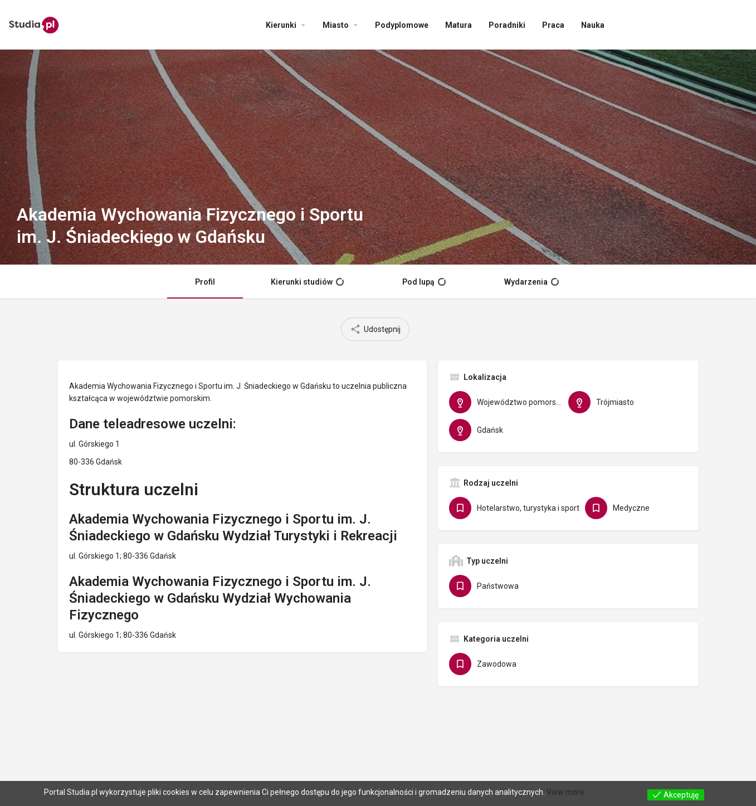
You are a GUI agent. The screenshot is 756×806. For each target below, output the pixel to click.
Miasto (336, 25)
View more (565, 792)
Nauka (592, 25)
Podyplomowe (401, 25)
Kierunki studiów (307, 281)
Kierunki (281, 25)
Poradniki (507, 25)
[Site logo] (35, 23)
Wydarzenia (531, 281)
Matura (458, 25)
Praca (553, 25)
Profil (205, 281)
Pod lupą (424, 281)
